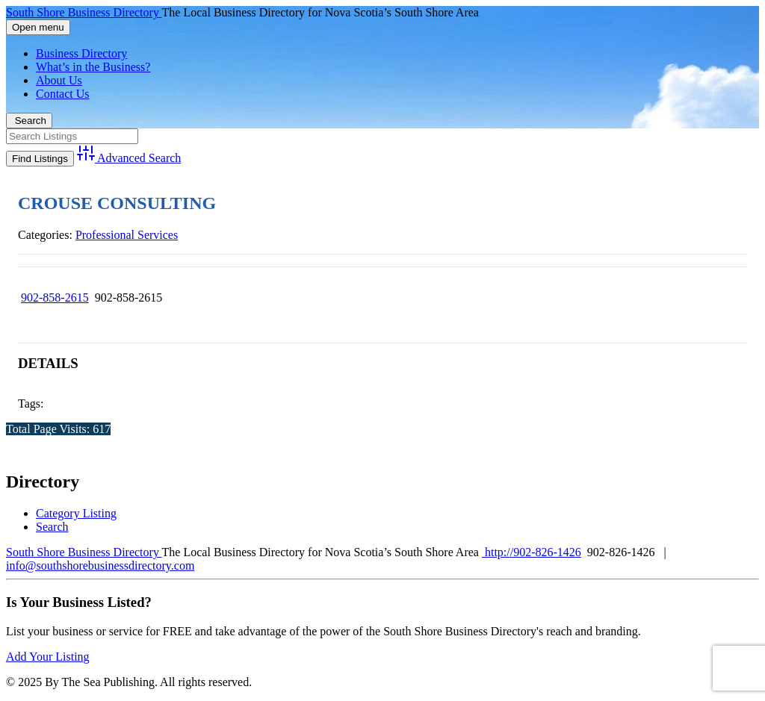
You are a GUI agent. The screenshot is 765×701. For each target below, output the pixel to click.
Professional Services (126, 234)
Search (29, 120)
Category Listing (76, 513)
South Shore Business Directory (84, 12)
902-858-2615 (55, 297)
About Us (59, 80)
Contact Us (63, 93)
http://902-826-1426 (531, 552)
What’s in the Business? (93, 66)
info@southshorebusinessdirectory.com (100, 565)
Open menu (38, 27)
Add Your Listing (48, 656)
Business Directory (81, 53)
